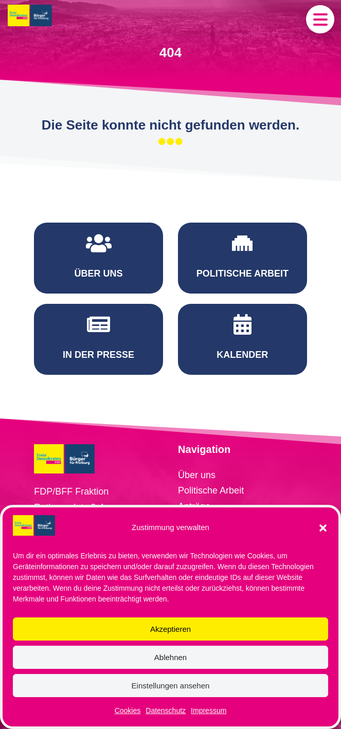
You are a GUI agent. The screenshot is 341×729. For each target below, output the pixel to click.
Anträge (194, 476)
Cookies (128, 710)
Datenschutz (166, 710)
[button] (323, 528)
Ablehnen (170, 657)
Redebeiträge (206, 491)
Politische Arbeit (211, 460)
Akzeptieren (170, 629)
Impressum (208, 710)
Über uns (197, 445)
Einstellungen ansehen (171, 685)
